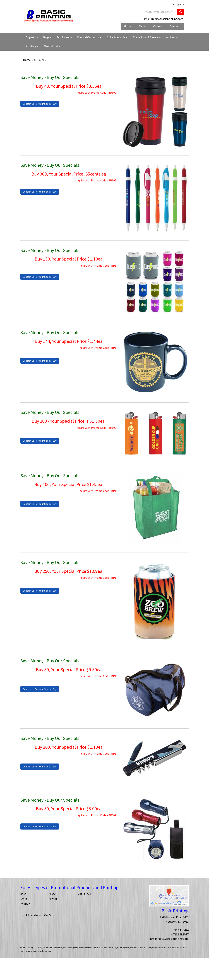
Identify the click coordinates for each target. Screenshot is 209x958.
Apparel (32, 37)
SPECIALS (53, 899)
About (142, 26)
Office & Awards (117, 37)
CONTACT (25, 904)
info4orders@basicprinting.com (163, 19)
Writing (172, 37)
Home (127, 26)
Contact (175, 26)
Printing (32, 46)
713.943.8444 (181, 930)
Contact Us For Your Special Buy (40, 103)
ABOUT (23, 899)
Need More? (52, 46)
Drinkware (64, 37)
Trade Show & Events (147, 37)
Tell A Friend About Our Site (37, 915)
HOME (23, 894)
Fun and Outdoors (89, 37)
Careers (158, 26)
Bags (47, 37)
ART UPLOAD (84, 894)
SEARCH (53, 894)
